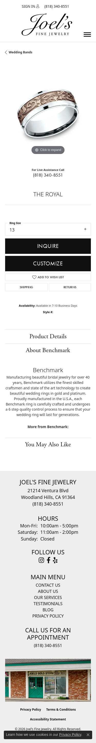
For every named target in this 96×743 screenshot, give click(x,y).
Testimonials (48, 603)
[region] (48, 113)
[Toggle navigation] (87, 34)
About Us (48, 591)
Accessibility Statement (48, 719)
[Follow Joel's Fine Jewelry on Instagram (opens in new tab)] (41, 560)
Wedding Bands (20, 52)
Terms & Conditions (61, 709)
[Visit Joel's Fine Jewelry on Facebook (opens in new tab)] (48, 560)
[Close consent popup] (88, 734)
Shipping (26, 287)
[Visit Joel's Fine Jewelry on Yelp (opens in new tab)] (55, 560)
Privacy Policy (47, 616)
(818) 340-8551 (48, 175)
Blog (48, 610)
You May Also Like (48, 444)
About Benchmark (48, 350)
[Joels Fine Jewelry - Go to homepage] (46, 18)
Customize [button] (48, 263)
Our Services (48, 597)
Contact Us (48, 585)
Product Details (48, 336)
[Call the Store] (48, 504)
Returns (70, 287)
